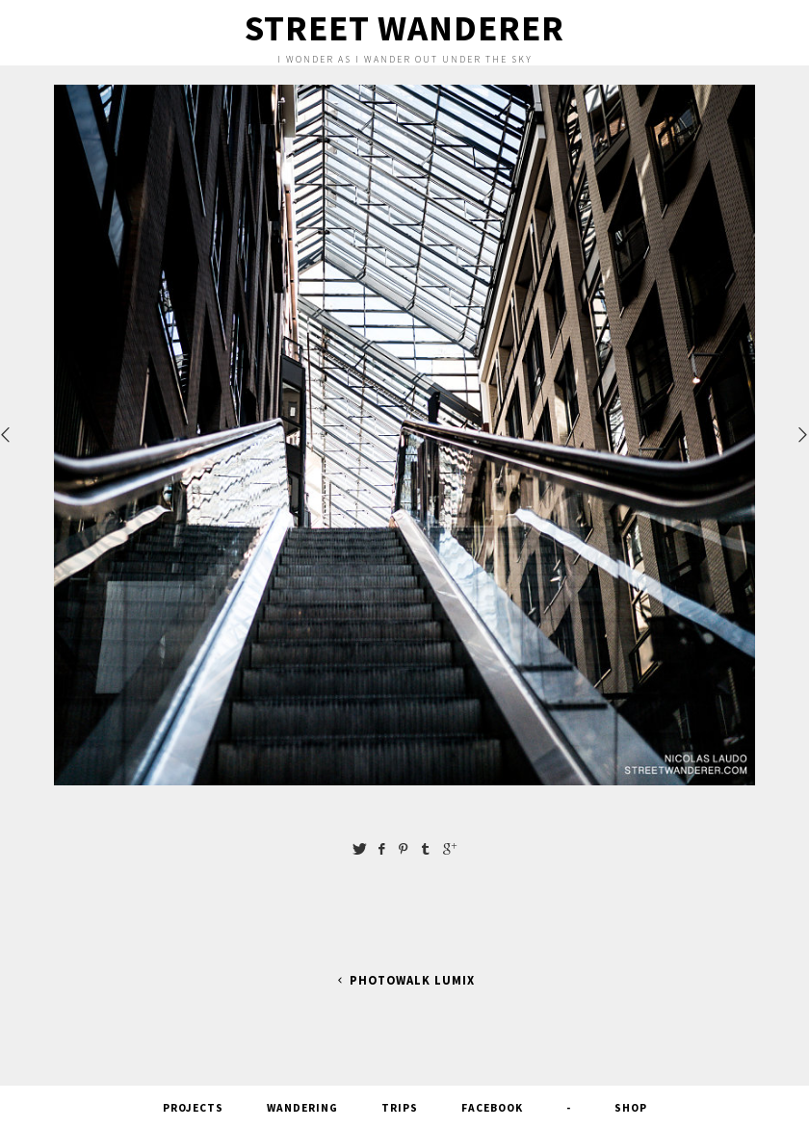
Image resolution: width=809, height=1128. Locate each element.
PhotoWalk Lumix (404, 980)
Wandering (302, 1108)
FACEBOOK (492, 1108)
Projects (193, 1108)
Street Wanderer (404, 28)
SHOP (630, 1108)
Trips (399, 1108)
